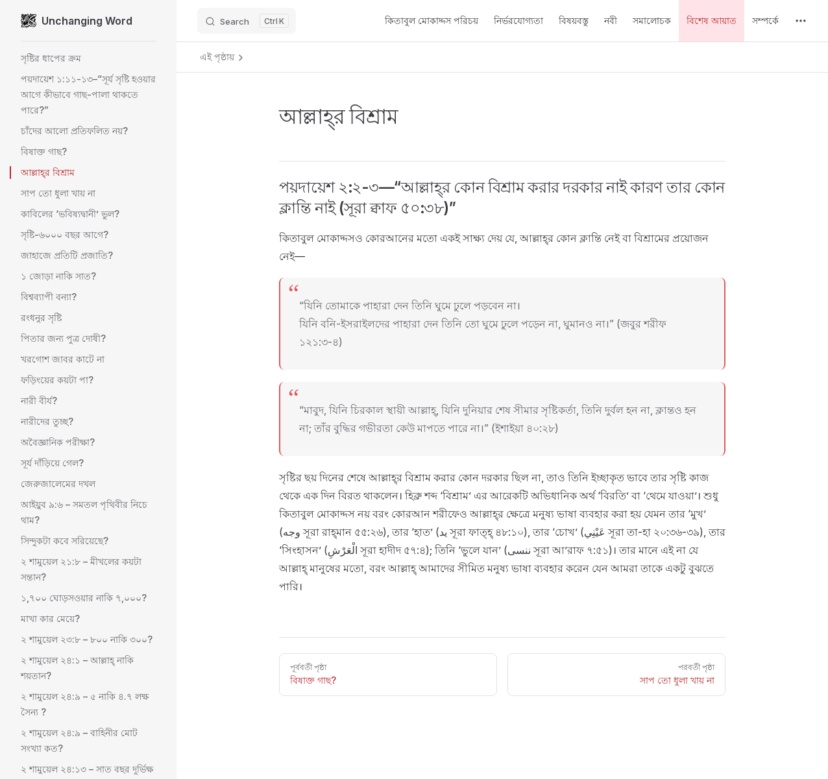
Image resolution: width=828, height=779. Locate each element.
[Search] (246, 21)
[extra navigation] (800, 21)
